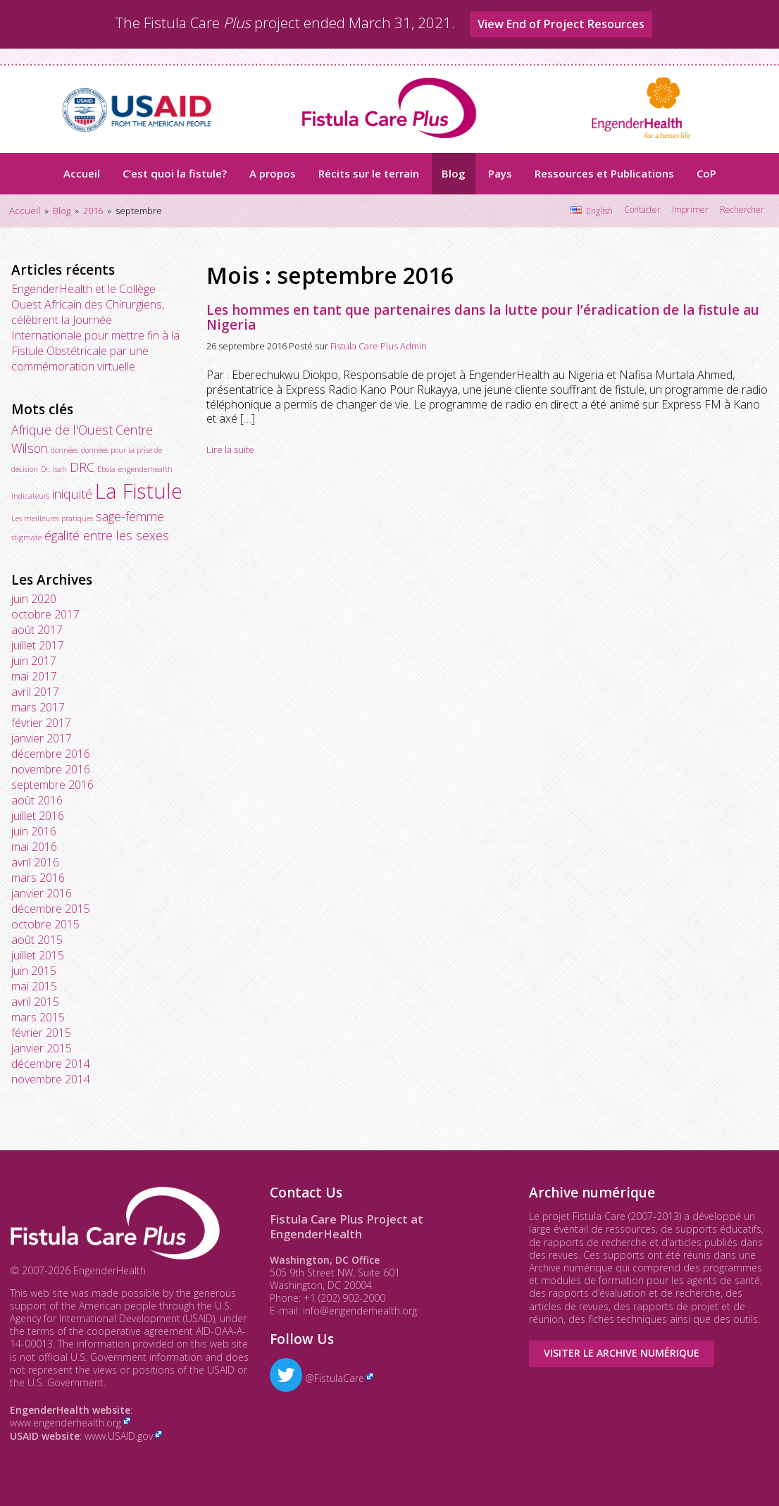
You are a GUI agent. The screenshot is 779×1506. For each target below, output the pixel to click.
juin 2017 (33, 660)
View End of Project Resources (561, 24)
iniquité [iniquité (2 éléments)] (72, 493)
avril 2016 (35, 862)
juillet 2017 (37, 645)
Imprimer (690, 210)
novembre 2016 (50, 769)
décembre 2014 (50, 1063)
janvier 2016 (41, 893)
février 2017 (41, 722)
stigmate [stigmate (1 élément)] (26, 537)
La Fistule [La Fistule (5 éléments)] (138, 491)
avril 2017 (35, 691)
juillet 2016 (37, 815)
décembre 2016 (50, 753)
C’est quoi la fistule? (175, 173)
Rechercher (742, 210)
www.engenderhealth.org (65, 1422)
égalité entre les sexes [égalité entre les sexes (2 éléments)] (106, 535)
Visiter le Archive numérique (621, 1352)
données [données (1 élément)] (64, 450)
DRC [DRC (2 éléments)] (82, 467)
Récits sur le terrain (368, 173)
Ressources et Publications (604, 173)
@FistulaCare (317, 1378)
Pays (500, 173)
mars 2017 (38, 707)
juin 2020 (33, 598)
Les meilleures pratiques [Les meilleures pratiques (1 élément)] (52, 518)
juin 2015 (33, 970)
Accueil (81, 173)
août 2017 (37, 629)
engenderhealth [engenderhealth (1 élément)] (145, 469)
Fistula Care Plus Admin (378, 346)
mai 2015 (34, 986)
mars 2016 (38, 877)
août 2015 (37, 939)
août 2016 (37, 800)
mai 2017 (34, 676)
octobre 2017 (45, 614)
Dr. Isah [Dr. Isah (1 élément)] (54, 469)
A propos (272, 173)
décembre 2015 (50, 908)
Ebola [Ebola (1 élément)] (106, 469)
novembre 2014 (50, 1079)
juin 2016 (33, 831)
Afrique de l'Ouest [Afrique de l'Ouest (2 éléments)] (62, 429)
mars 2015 (38, 1017)
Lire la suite (230, 449)
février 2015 (41, 1032)
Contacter (642, 210)
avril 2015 (35, 1001)
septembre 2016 (52, 784)
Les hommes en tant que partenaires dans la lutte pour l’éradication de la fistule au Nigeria (482, 317)
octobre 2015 (45, 924)
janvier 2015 (41, 1048)
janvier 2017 (41, 738)
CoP (706, 173)
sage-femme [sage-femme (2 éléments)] (130, 516)
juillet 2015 (37, 955)
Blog (454, 173)
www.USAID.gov (119, 1436)
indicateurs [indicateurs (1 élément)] (30, 496)
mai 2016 (34, 846)
